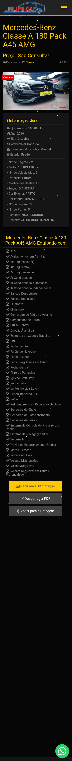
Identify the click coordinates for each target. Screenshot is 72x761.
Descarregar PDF (35, 499)
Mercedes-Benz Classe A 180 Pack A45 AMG (35, 36)
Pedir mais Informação (35, 486)
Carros (30, 62)
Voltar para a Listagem (35, 511)
